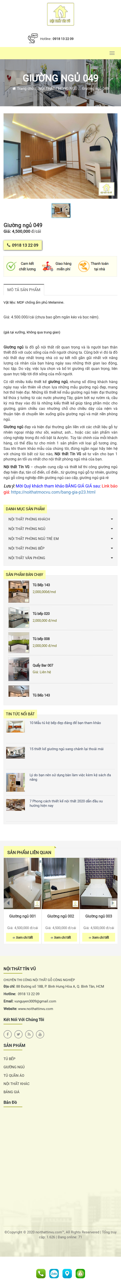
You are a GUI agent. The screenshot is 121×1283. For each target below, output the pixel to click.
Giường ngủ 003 (98, 916)
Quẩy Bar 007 (43, 668)
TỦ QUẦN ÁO (14, 1075)
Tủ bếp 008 (41, 641)
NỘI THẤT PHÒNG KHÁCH (29, 519)
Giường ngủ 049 (60, 78)
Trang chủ (23, 88)
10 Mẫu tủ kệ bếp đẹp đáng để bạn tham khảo (65, 723)
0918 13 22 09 (63, 39)
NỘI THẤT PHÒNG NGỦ (58, 88)
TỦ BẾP (9, 1059)
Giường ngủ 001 (22, 916)
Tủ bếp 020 (41, 616)
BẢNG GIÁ (12, 1092)
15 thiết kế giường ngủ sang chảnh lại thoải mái (67, 749)
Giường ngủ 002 (60, 916)
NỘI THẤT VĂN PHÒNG (26, 558)
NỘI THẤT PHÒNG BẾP (26, 548)
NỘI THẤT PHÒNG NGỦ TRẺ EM (33, 539)
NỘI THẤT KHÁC (17, 1084)
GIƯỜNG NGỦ (14, 1067)
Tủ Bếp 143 (41, 588)
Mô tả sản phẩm (23, 289)
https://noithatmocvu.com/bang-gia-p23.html (53, 492)
